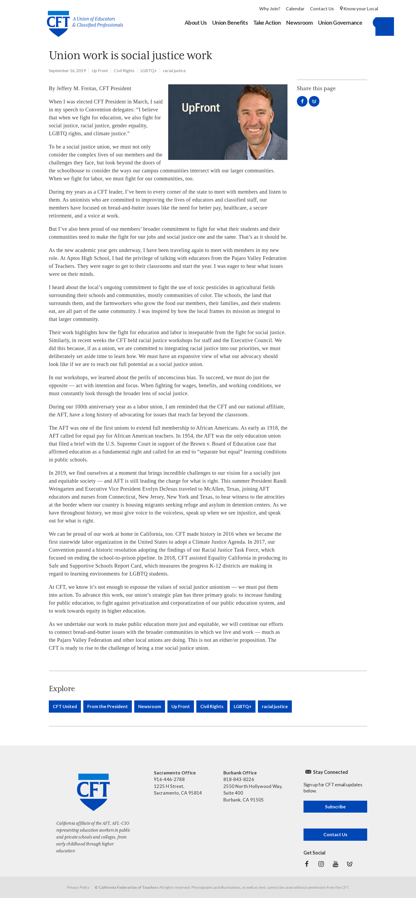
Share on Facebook (302, 101)
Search (372, 22)
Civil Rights (124, 70)
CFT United (65, 706)
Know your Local (361, 8)
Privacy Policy (78, 887)
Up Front (100, 70)
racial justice (174, 70)
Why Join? (269, 8)
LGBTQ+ (148, 70)
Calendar (295, 8)
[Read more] (228, 122)
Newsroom (149, 706)
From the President (107, 706)
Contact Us (322, 8)
